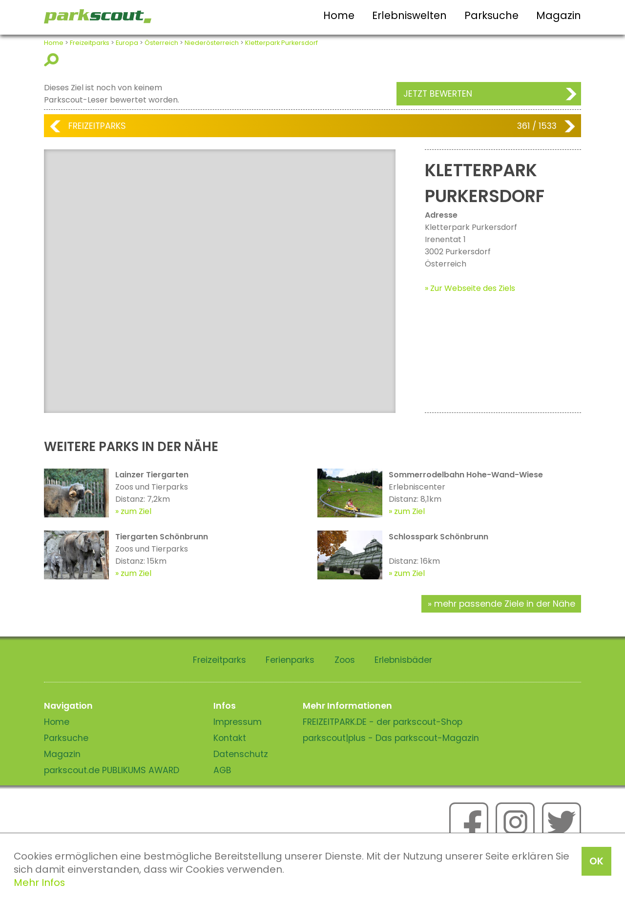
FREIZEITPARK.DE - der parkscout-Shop (382, 722)
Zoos (344, 660)
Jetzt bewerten (437, 94)
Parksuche (491, 15)
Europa (127, 43)
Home (338, 15)
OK (596, 861)
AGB (222, 770)
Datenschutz (240, 754)
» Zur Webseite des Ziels (470, 288)
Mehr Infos (39, 882)
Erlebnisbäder (403, 660)
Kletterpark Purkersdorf (281, 43)
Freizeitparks (89, 43)
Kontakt (229, 738)
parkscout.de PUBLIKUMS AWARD (111, 770)
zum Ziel (136, 511)
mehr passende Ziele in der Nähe (504, 604)
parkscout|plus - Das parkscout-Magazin (391, 738)
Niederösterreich (212, 43)
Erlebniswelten (409, 15)
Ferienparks (290, 660)
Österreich (161, 43)
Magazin (558, 15)
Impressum (237, 722)
